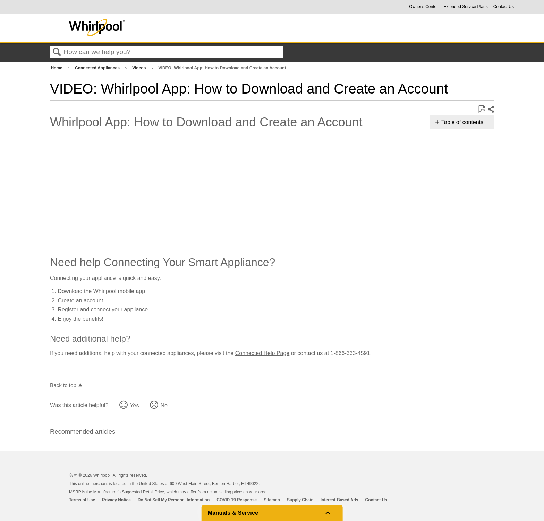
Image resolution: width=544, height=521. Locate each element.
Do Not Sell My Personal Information (174, 499)
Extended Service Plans (465, 6)
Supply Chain (300, 499)
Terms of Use (82, 499)
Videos (139, 67)
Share (490, 109)
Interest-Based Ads (339, 499)
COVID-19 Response (236, 499)
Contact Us (503, 6)
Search (57, 52)
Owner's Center (423, 6)
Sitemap (272, 499)
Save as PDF (481, 109)
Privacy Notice (116, 499)
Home (57, 67)
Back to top (63, 385)
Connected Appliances (98, 67)
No (163, 405)
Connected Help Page (262, 353)
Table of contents (462, 122)
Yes (134, 405)
